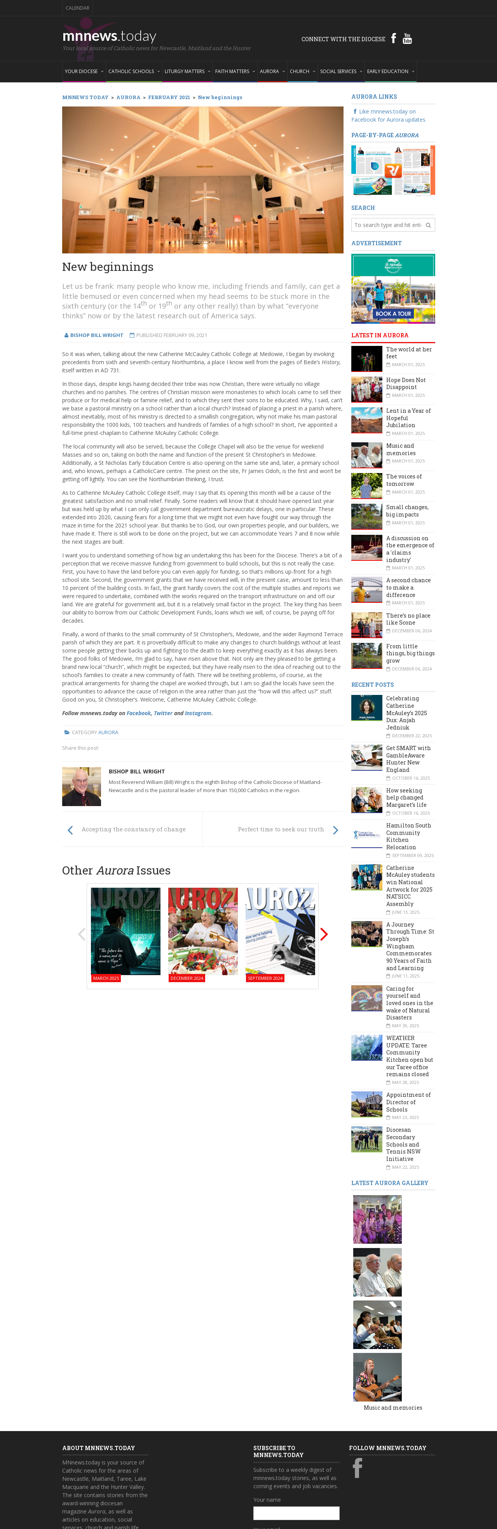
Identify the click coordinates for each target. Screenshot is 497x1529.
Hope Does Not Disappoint (406, 383)
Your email (266, 1418)
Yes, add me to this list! (290, 1467)
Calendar (77, 8)
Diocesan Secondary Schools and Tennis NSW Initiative (403, 1144)
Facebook (139, 713)
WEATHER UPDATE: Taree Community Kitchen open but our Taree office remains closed (409, 1056)
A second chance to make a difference (408, 587)
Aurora (108, 732)
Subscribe (270, 1483)
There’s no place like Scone (408, 619)
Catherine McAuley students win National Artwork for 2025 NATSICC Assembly (410, 886)
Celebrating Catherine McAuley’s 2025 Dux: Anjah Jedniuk (406, 713)
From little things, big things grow (410, 653)
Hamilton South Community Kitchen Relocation (408, 836)
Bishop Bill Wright (137, 771)
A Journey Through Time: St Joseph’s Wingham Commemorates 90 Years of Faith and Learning (410, 946)
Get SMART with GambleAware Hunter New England (408, 758)
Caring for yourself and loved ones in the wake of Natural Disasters (409, 1003)
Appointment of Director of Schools (408, 1102)
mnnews (109, 35)
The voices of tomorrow (404, 480)
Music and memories (401, 449)
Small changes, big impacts (407, 510)
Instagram (198, 713)
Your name (267, 1388)
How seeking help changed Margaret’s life (406, 797)
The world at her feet (409, 353)
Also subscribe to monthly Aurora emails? (295, 1452)
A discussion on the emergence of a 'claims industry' (410, 549)
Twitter (163, 713)
